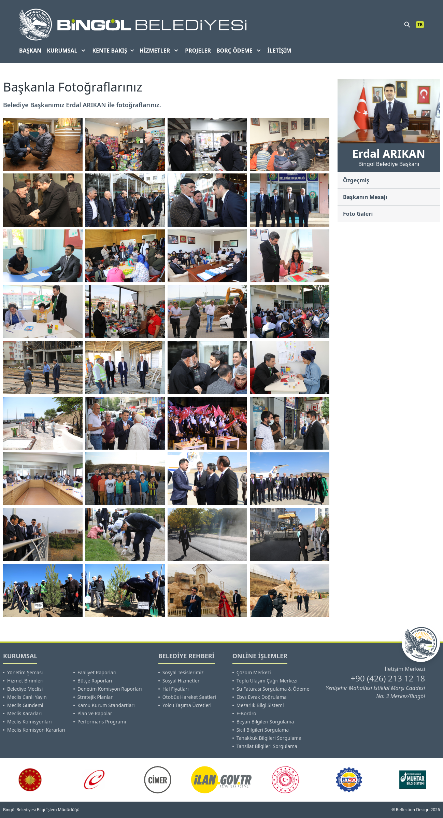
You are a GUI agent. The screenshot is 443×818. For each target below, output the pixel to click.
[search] (407, 24)
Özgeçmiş (356, 180)
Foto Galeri (358, 213)
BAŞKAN (30, 50)
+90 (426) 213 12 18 (388, 678)
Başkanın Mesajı (365, 197)
